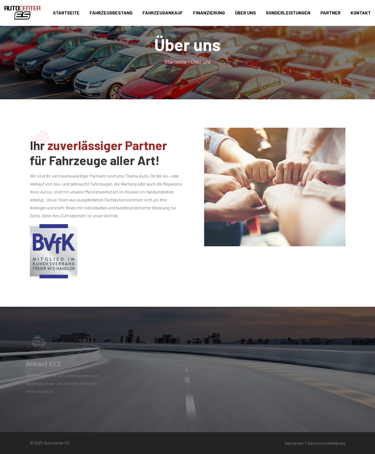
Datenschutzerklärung (326, 443)
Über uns (245, 12)
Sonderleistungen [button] (288, 12)
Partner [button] (330, 12)
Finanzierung (209, 12)
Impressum (294, 443)
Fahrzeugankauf (162, 12)
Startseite (66, 12)
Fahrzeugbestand (111, 12)
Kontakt (361, 12)
